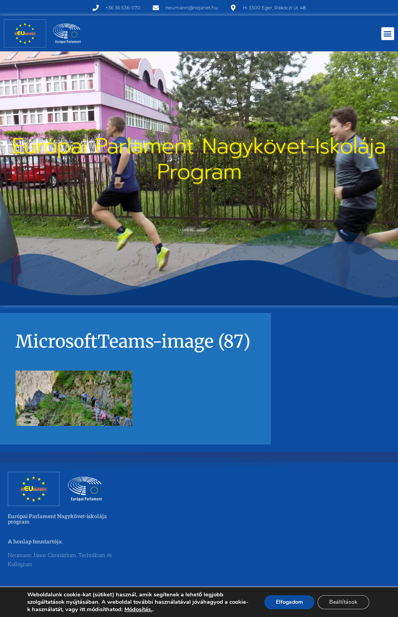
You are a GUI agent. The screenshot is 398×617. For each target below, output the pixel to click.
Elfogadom (289, 602)
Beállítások (343, 602)
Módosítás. (138, 609)
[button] (387, 33)
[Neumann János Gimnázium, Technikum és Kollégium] (198, 530)
